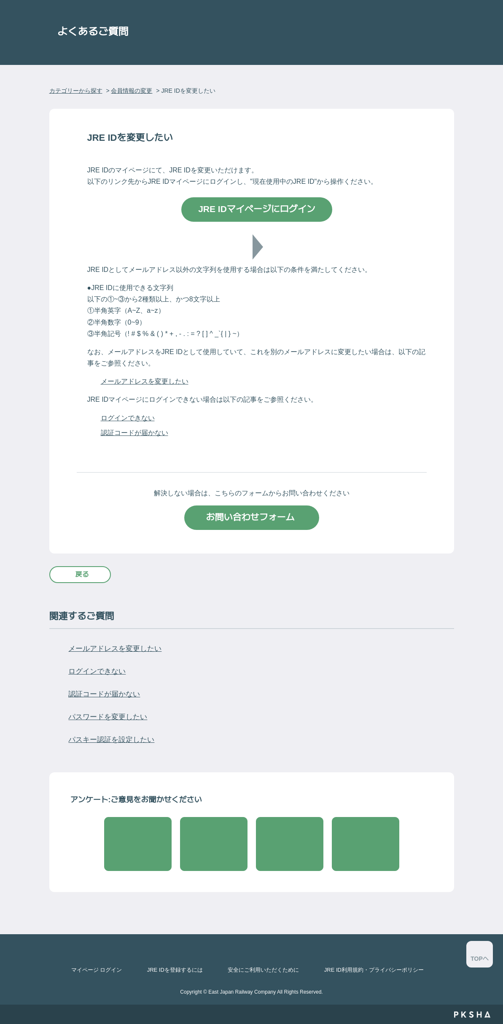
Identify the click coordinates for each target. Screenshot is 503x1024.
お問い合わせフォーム (251, 517)
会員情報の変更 (131, 90)
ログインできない (128, 418)
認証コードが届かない (134, 432)
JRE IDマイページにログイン (256, 209)
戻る (82, 574)
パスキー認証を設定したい (111, 740)
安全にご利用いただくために (263, 970)
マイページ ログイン (96, 970)
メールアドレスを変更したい (144, 381)
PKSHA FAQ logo (472, 1014)
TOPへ (480, 958)
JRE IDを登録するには (175, 970)
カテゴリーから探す (75, 90)
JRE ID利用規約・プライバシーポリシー (374, 970)
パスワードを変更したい (107, 717)
